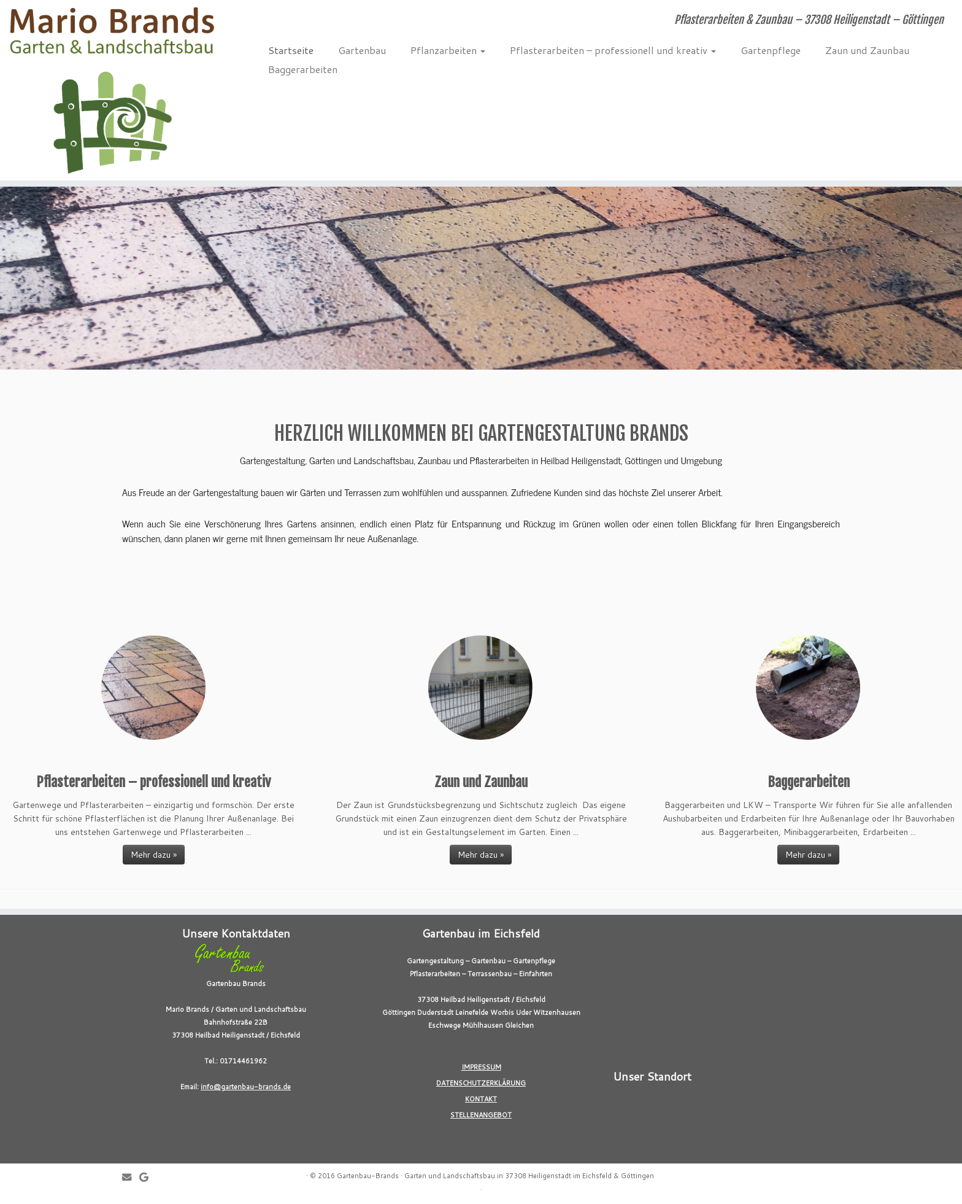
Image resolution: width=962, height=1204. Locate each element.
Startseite (291, 50)
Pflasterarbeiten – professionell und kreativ (613, 50)
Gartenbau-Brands (368, 1176)
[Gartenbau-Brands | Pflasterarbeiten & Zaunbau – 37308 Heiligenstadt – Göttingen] (111, 90)
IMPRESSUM (481, 1067)
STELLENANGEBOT (481, 1115)
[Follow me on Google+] (147, 1177)
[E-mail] (130, 1177)
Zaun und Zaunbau (867, 50)
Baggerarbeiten (302, 69)
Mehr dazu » (154, 855)
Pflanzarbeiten (447, 50)
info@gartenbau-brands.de (246, 1087)
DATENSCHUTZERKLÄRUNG (481, 1083)
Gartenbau (362, 50)
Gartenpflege (771, 50)
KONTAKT (481, 1099)
